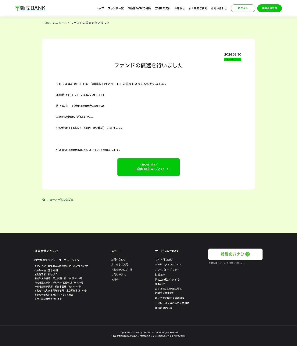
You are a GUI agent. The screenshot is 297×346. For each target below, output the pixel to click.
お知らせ (179, 8)
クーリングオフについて (168, 264)
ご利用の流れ (162, 8)
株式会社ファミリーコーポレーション (57, 260)
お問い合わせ (219, 8)
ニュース (61, 23)
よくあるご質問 (198, 8)
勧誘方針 (160, 274)
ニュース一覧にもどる (60, 199)
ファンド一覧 (116, 8)
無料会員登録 (269, 8)
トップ (100, 8)
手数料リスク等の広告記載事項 (172, 302)
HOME (47, 23)
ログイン (243, 8)
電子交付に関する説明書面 (169, 298)
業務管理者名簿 (163, 308)
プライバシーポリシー (167, 269)
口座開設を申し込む (148, 167)
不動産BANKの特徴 (139, 8)
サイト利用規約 (163, 259)
